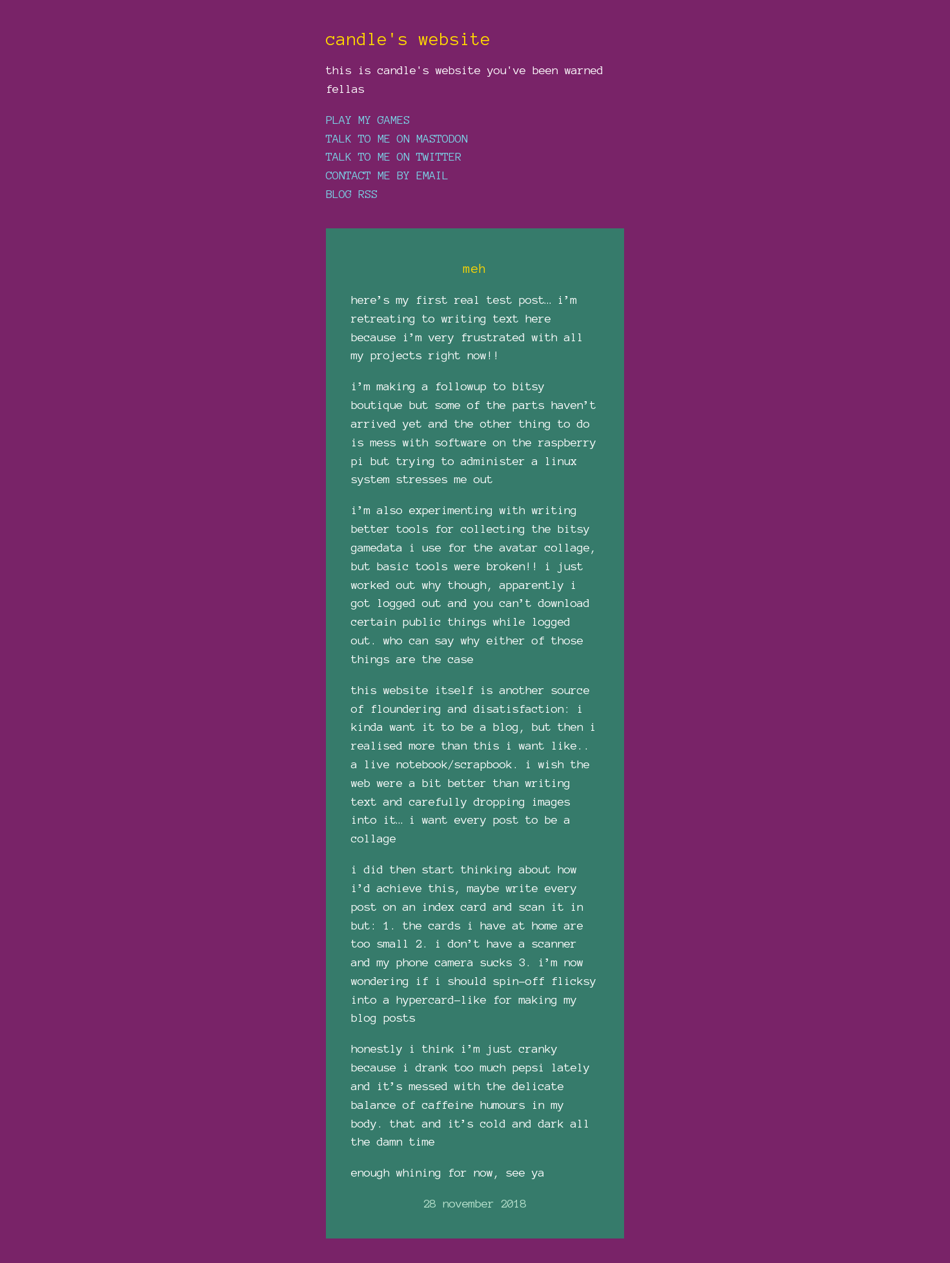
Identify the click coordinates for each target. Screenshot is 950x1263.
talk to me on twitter (393, 156)
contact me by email (387, 175)
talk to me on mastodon (397, 138)
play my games (368, 120)
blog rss (352, 194)
